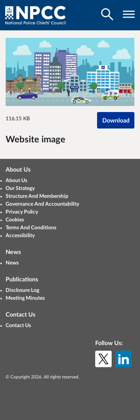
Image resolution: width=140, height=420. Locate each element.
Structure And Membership (37, 196)
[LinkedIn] (123, 359)
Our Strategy (20, 188)
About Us (16, 180)
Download (116, 121)
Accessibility (20, 235)
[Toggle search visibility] (107, 14)
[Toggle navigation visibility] (129, 14)
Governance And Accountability (42, 204)
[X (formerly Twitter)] (103, 359)
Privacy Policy (22, 212)
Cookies (15, 220)
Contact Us (18, 325)
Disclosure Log (22, 290)
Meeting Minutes (25, 298)
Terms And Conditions (31, 227)
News (12, 263)
